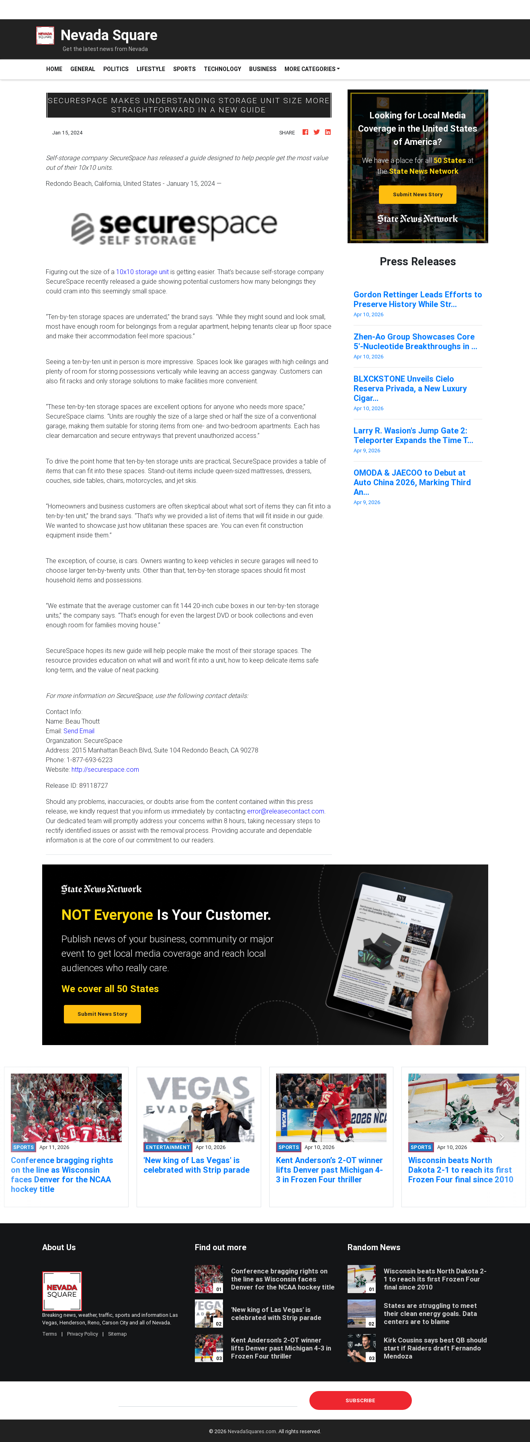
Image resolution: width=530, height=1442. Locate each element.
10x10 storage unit (142, 272)
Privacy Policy (82, 1333)
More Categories (310, 69)
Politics (116, 69)
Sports (184, 69)
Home (56, 69)
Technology (222, 69)
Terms (49, 1333)
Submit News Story (418, 194)
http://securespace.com (105, 769)
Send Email (78, 731)
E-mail (127, 1400)
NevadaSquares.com (252, 1431)
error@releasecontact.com (285, 811)
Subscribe (360, 1400)
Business (262, 69)
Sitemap (117, 1333)
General (82, 69)
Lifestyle (151, 69)
